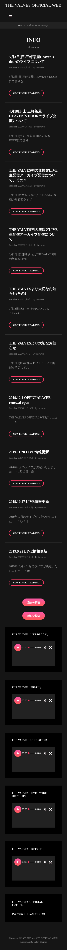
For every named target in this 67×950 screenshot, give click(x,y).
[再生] (17, 647)
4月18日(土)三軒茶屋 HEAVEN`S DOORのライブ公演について (32, 116)
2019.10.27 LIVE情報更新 (29, 502)
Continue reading (28, 93)
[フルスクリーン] (50, 647)
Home (19, 25)
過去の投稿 (33, 602)
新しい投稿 (33, 615)
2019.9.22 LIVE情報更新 (28, 551)
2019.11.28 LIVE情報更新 (29, 452)
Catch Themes (40, 941)
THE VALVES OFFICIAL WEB (33, 5)
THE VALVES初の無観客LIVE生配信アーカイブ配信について (33, 234)
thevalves (40, 67)
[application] (33, 653)
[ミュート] (44, 647)
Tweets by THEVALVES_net (28, 913)
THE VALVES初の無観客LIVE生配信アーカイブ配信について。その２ (33, 175)
